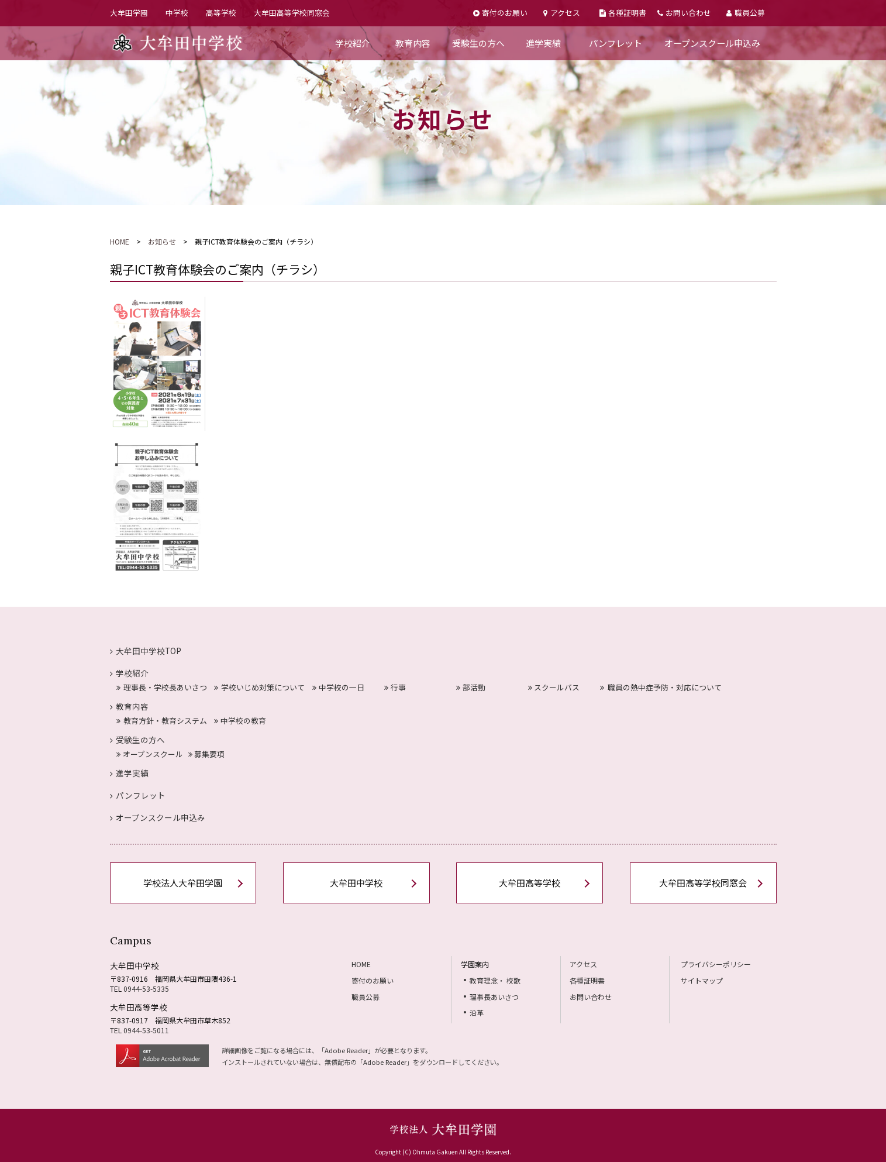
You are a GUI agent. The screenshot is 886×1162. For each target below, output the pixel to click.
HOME (119, 241)
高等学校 (221, 12)
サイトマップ (702, 980)
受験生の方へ (478, 43)
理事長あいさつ (494, 997)
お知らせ (162, 241)
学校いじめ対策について (259, 687)
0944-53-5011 (146, 1030)
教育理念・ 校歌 (495, 980)
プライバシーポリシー (716, 964)
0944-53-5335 (146, 988)
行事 (395, 687)
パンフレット (615, 43)
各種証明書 (622, 12)
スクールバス (554, 687)
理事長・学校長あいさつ (161, 687)
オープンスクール (149, 753)
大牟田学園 (129, 12)
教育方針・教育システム (161, 720)
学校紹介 (352, 43)
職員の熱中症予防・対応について (661, 687)
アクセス (561, 12)
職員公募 (745, 12)
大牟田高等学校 (529, 882)
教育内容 (412, 43)
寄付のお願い (500, 12)
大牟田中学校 (356, 882)
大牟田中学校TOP (146, 650)
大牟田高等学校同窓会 (292, 12)
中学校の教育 (240, 720)
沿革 (477, 1012)
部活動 (470, 687)
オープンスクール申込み (712, 43)
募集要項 (206, 753)
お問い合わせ (684, 12)
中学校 (177, 12)
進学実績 (543, 43)
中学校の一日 (338, 687)
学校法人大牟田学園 (182, 882)
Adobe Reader (346, 1050)
